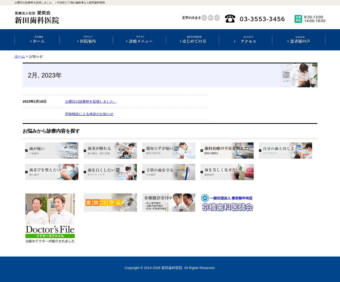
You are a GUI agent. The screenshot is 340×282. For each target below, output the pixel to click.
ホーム (37, 39)
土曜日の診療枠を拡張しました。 (91, 101)
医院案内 (86, 39)
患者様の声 (298, 39)
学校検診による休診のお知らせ (89, 114)
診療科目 (139, 39)
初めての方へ (192, 39)
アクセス (245, 39)
